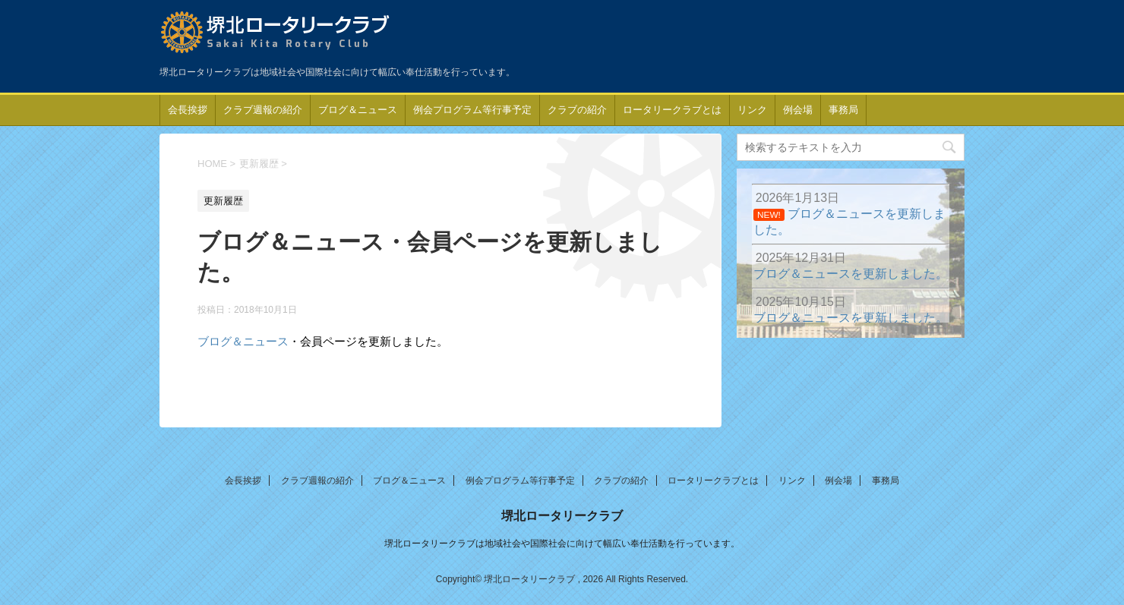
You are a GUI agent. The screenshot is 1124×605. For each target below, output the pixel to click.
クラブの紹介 (577, 109)
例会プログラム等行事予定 (472, 109)
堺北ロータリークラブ (562, 515)
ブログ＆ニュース (357, 109)
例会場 (798, 109)
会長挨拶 (187, 109)
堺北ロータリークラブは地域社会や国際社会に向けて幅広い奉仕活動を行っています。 (562, 543)
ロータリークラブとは (672, 109)
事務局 (843, 109)
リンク (752, 109)
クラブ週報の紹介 (262, 109)
